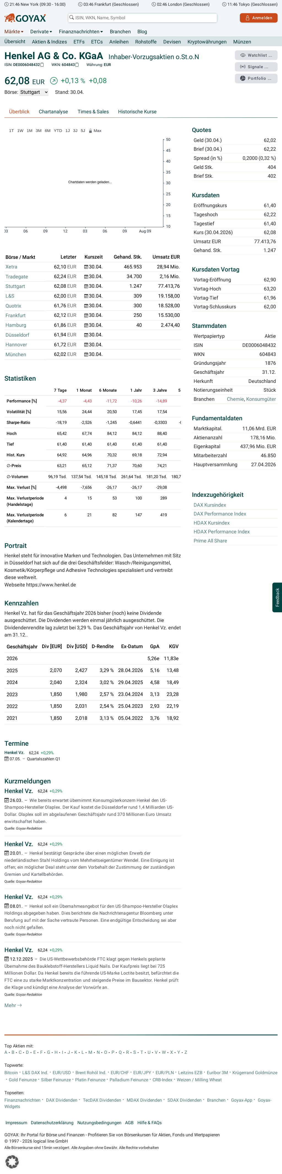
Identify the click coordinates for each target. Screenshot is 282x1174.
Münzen (242, 42)
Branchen (120, 31)
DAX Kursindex (210, 505)
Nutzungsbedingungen (99, 1122)
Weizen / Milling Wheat (199, 1079)
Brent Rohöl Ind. (90, 1072)
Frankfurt (16, 315)
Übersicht (14, 41)
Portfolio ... (255, 78)
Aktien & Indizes (49, 42)
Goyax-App (241, 1100)
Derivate (39, 31)
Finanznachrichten (79, 31)
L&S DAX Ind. (35, 1072)
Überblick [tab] (19, 111)
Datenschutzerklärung (52, 1122)
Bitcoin (11, 1072)
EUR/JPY (142, 1072)
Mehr (13, 1005)
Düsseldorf (17, 335)
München (16, 354)
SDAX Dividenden (184, 1100)
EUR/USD (62, 1072)
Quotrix (13, 306)
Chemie (235, 399)
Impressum (16, 1122)
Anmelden (258, 17)
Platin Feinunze (90, 1079)
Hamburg (16, 325)
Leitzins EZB (190, 1072)
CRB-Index (162, 1079)
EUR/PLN (165, 1072)
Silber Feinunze (56, 1079)
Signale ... (254, 67)
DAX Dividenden (61, 1100)
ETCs (97, 42)
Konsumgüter (261, 399)
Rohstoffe (146, 42)
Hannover (16, 344)
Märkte (12, 31)
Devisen (172, 42)
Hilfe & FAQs (149, 1122)
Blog (142, 31)
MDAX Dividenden (144, 1100)
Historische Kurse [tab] (137, 111)
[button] (12, 1162)
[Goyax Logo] (25, 17)
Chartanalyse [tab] (53, 111)
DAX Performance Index (220, 514)
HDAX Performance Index (222, 532)
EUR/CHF (120, 1072)
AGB (129, 1122)
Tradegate (17, 276)
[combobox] (142, 18)
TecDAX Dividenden (102, 1100)
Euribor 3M (217, 1072)
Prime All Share (210, 541)
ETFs (79, 42)
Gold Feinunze (23, 1079)
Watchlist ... (256, 55)
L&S (10, 296)
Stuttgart (15, 286)
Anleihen (119, 42)
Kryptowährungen (207, 42)
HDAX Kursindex (212, 523)
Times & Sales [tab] (93, 111)
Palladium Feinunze (129, 1079)
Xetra (11, 267)
